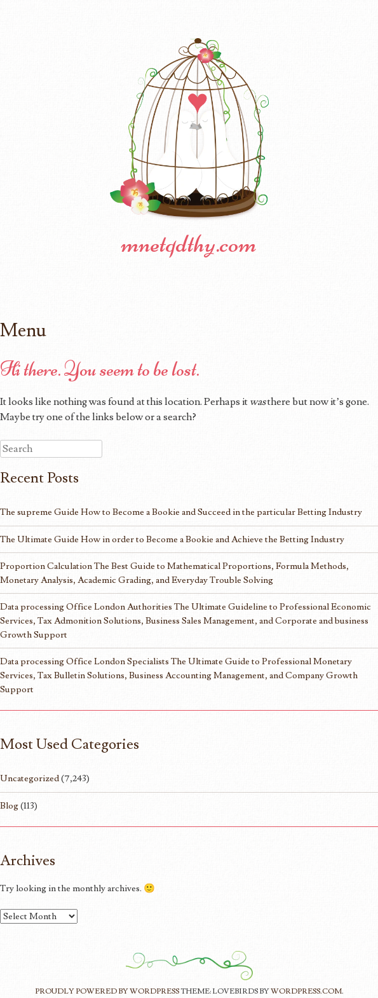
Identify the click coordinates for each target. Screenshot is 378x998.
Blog (9, 806)
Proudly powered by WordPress (107, 991)
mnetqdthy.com (189, 243)
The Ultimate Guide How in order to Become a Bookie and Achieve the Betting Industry (172, 539)
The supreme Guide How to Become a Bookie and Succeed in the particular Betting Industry (181, 512)
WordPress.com (306, 991)
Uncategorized (29, 778)
